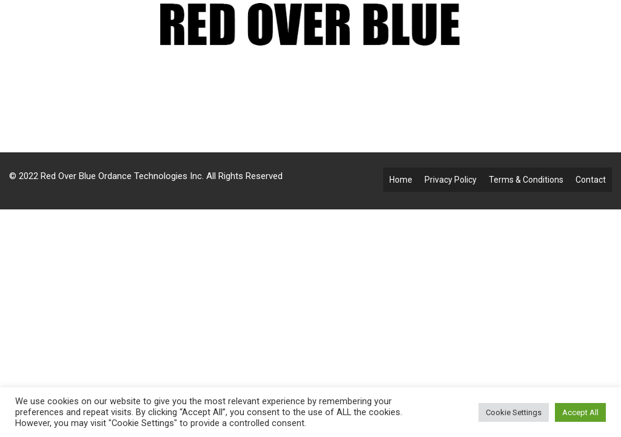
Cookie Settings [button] (514, 412)
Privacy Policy (451, 180)
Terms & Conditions (526, 180)
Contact (591, 180)
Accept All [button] (580, 412)
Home (400, 180)
